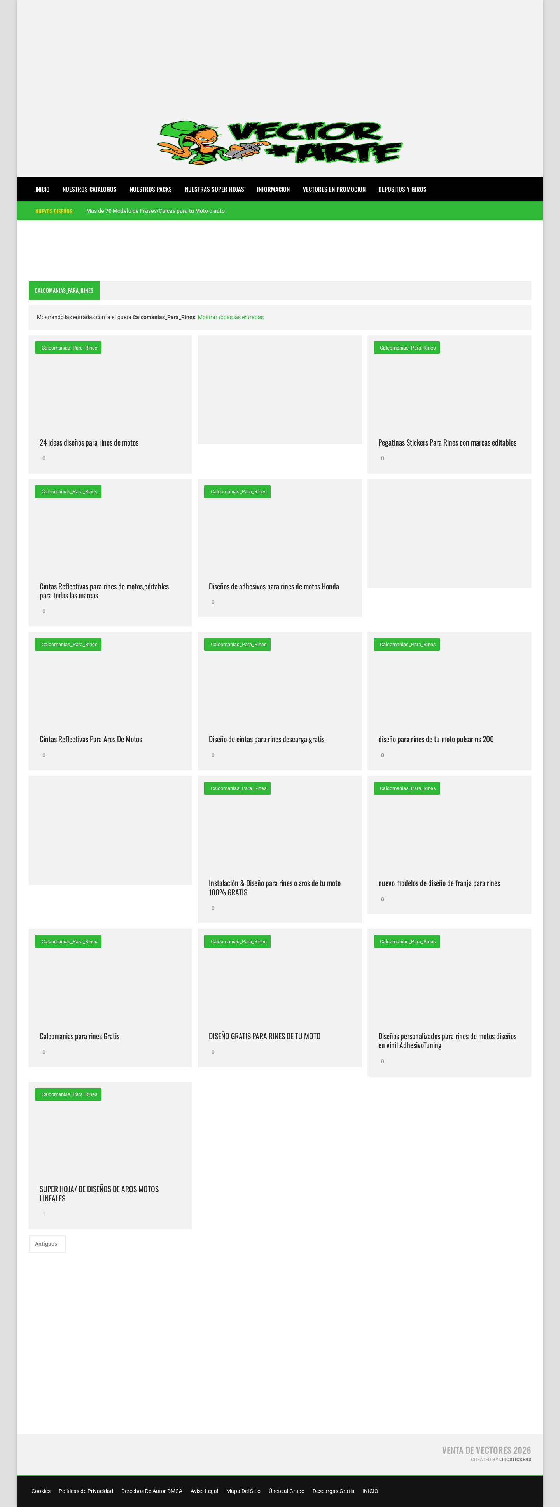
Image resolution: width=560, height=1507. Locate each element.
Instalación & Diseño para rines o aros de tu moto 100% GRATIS (275, 887)
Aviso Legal (203, 1491)
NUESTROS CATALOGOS (90, 189)
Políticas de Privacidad (85, 1491)
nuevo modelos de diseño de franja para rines (439, 882)
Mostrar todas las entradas (231, 317)
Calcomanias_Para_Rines (69, 348)
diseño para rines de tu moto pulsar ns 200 (436, 739)
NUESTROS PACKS (151, 189)
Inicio (42, 189)
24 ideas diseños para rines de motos (89, 442)
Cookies (40, 1491)
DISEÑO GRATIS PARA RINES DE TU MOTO (265, 1036)
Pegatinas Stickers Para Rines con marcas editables (447, 442)
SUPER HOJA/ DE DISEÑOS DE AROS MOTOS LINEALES (99, 1193)
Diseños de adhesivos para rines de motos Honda (274, 586)
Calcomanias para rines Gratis (79, 1036)
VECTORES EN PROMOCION (334, 189)
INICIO (369, 1491)
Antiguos (46, 1244)
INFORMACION (273, 189)
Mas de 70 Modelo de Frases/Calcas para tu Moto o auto (155, 211)
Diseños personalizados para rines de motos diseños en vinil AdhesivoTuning (447, 1040)
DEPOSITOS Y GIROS (402, 189)
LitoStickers (515, 1459)
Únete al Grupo (286, 1491)
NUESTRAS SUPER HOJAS (214, 189)
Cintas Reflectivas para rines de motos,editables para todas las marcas (104, 590)
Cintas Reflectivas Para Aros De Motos (91, 739)
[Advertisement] (280, 54)
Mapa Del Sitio (243, 1491)
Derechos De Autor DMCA (151, 1491)
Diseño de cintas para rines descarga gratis (266, 739)
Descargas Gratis (333, 1491)
